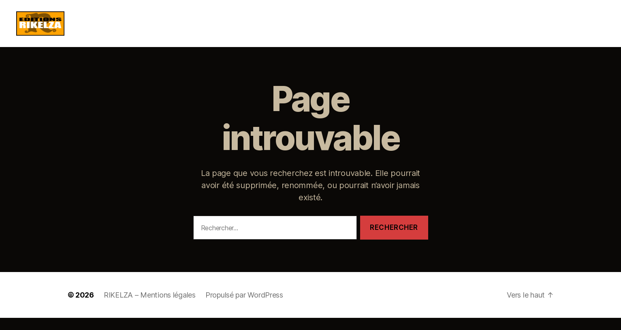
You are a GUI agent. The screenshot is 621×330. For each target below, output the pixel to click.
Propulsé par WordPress (244, 307)
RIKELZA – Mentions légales (150, 307)
